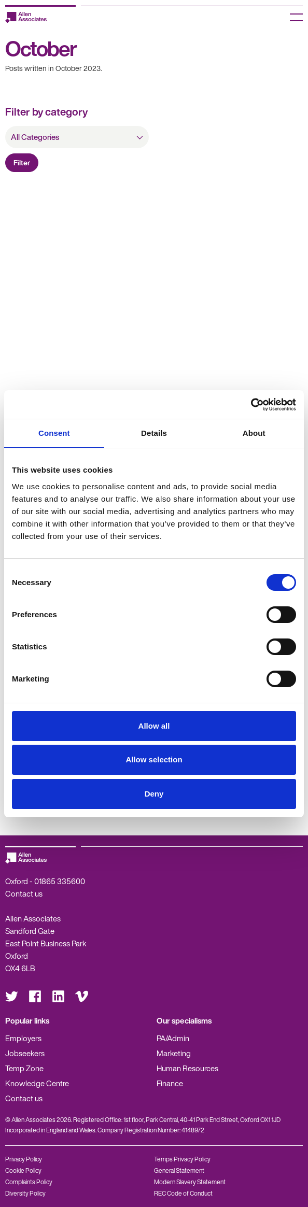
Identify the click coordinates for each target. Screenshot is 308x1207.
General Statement (179, 1170)
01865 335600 (59, 881)
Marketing (174, 1053)
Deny (154, 793)
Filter (21, 162)
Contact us (24, 893)
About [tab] (254, 433)
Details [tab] (154, 433)
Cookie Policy (23, 1170)
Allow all (154, 725)
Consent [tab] (54, 433)
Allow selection (153, 759)
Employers (23, 1038)
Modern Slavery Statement (190, 1181)
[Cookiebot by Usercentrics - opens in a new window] (250, 404)
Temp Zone (24, 1068)
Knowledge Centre (37, 1083)
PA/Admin (173, 1038)
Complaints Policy (28, 1181)
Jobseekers (25, 1053)
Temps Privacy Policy (182, 1159)
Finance (170, 1083)
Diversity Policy (25, 1193)
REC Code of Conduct (183, 1193)
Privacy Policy (23, 1159)
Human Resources (187, 1068)
